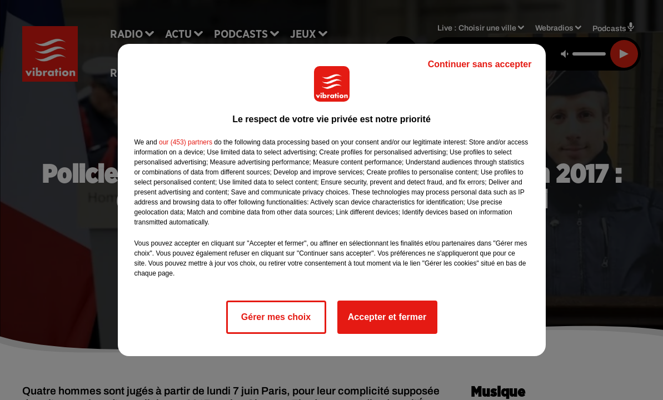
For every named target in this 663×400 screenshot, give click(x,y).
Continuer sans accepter (480, 64)
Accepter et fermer (387, 317)
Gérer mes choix (276, 317)
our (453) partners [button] (185, 142)
